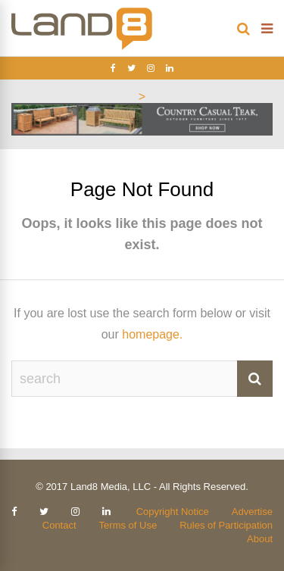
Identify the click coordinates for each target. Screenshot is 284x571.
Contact (59, 525)
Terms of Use (128, 525)
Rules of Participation (226, 525)
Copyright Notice (172, 511)
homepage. (152, 334)
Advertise (252, 511)
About (260, 538)
